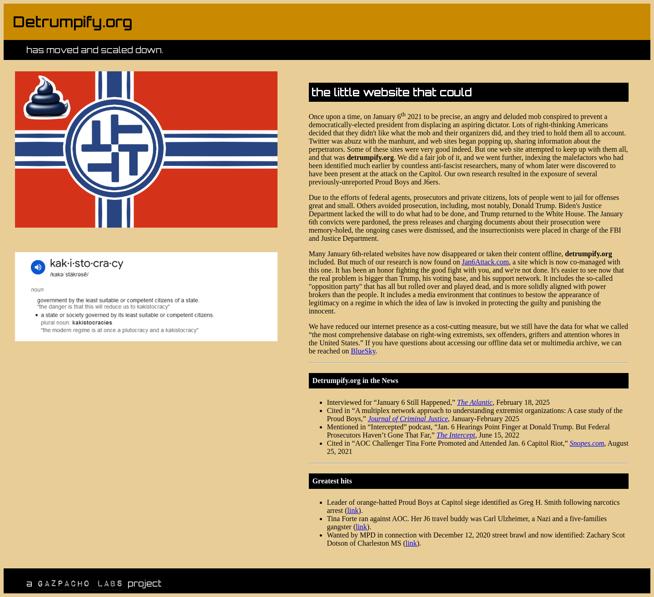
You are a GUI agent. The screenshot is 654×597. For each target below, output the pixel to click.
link (353, 510)
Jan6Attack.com (485, 262)
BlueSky (363, 351)
